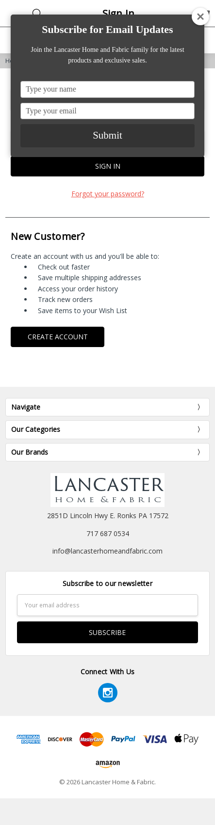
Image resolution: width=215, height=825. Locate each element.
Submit (107, 135)
